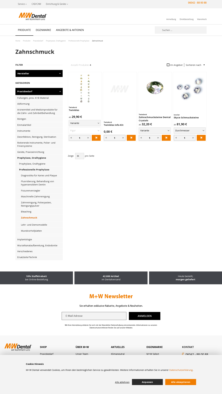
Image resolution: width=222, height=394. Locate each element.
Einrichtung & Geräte (56, 3)
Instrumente (23, 130)
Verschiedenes (25, 251)
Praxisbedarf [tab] (24, 91)
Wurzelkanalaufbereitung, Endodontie (37, 245)
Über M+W (82, 347)
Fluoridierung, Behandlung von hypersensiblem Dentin (37, 183)
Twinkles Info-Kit (113, 125)
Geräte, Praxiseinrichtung (30, 151)
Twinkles (74, 110)
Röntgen (21, 118)
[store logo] (30, 16)
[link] (171, 16)
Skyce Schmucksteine (186, 117)
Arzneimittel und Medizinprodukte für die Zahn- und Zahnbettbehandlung (37, 111)
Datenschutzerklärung (181, 369)
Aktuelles (118, 347)
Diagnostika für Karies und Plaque (39, 175)
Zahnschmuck (29, 217)
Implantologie (24, 239)
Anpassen (147, 382)
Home (17, 41)
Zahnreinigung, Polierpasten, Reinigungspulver (36, 204)
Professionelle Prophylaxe (78, 41)
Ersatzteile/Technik (27, 257)
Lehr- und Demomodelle (34, 224)
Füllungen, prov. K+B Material (33, 97)
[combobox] (184, 30)
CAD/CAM (36, 3)
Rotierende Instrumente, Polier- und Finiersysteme (36, 144)
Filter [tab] (19, 64)
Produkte (26, 41)
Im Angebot (175, 64)
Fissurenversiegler (30, 190)
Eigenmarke (154, 347)
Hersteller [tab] (23, 73)
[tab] (57, 347)
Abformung (23, 103)
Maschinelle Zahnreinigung (35, 196)
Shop (43, 347)
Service (21, 3)
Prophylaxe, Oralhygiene (56, 41)
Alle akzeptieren (180, 382)
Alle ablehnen (122, 382)
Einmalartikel (24, 124)
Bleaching (26, 211)
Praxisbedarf (38, 41)
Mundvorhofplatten (31, 230)
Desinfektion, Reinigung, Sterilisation (36, 136)
